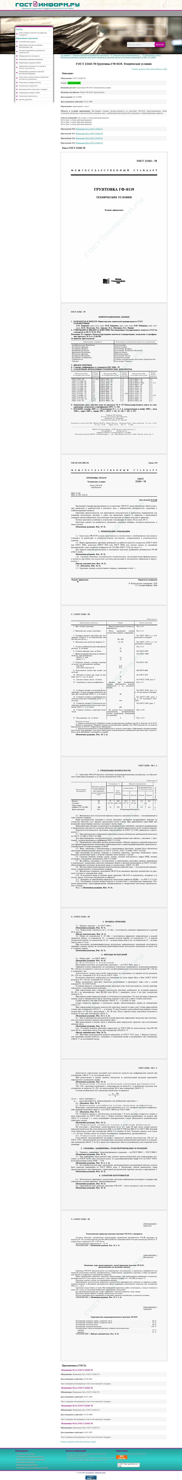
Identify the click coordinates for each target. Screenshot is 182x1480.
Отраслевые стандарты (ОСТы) (30, 82)
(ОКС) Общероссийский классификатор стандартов (33, 34)
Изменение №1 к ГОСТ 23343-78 (89, 129)
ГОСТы (31, 13)
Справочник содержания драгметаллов (29, 1457)
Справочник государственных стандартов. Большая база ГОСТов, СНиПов (47, 8)
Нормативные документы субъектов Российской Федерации (31, 73)
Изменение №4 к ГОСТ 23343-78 (89, 143)
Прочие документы (25, 99)
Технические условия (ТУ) (28, 86)
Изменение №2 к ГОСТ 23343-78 (89, 134)
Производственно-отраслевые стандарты (33, 89)
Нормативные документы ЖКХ (30, 63)
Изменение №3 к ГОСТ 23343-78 (89, 138)
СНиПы (40, 13)
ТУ (56, 13)
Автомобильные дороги (27, 42)
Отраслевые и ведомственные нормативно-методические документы (34, 78)
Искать (160, 45)
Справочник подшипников (25, 1462)
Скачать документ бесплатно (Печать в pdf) (149, 69)
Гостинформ (66, 55)
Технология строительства (28, 96)
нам (76, 1458)
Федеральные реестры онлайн (26, 1465)
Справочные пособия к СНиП (29, 93)
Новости (64, 13)
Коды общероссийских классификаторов (30, 1459)
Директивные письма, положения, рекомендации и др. (31, 46)
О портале (21, 13)
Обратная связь (77, 13)
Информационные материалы (29, 56)
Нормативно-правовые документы (31, 59)
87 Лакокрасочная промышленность (126, 55)
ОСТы (49, 13)
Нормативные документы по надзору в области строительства (32, 67)
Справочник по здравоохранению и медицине (32, 1468)
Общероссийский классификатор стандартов (91, 55)
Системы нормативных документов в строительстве (32, 51)
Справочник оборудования (25, 1454)
